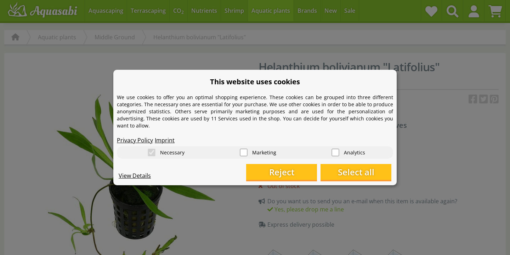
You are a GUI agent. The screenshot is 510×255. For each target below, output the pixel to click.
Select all (356, 172)
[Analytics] (335, 152)
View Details (135, 176)
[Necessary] (151, 152)
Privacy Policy (135, 140)
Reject (281, 172)
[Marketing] (243, 152)
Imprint (165, 140)
